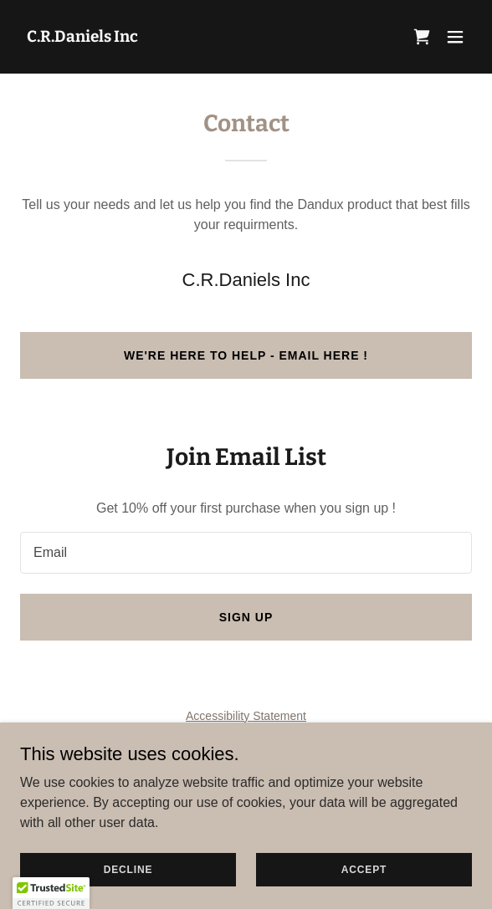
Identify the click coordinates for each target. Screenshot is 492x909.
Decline (128, 869)
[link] (82, 37)
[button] (455, 37)
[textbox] (246, 553)
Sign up (246, 617)
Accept (364, 869)
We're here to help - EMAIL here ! (246, 355)
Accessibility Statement (246, 716)
